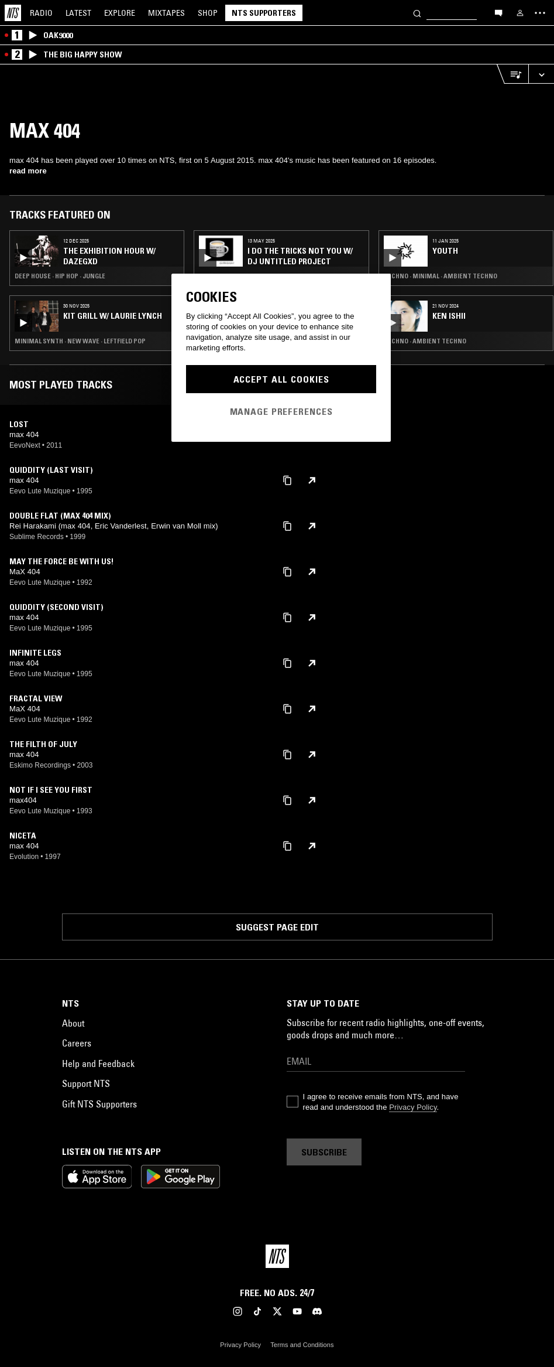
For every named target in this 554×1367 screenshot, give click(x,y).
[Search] (417, 12)
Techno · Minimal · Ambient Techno (440, 276)
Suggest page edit (277, 927)
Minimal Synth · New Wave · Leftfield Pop (80, 341)
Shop (208, 13)
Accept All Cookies (281, 379)
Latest (78, 13)
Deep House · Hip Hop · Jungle (60, 276)
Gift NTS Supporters (99, 1104)
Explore (119, 13)
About (73, 1023)
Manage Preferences (281, 411)
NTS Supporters (264, 13)
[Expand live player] (541, 74)
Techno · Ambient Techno (425, 341)
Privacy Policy (412, 1107)
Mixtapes (166, 13)
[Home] (13, 13)
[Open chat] (498, 12)
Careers (76, 1043)
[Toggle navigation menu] (540, 13)
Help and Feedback (98, 1063)
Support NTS (86, 1083)
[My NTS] (520, 13)
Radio (41, 13)
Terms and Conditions (301, 1344)
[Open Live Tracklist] (512, 74)
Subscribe (324, 1152)
